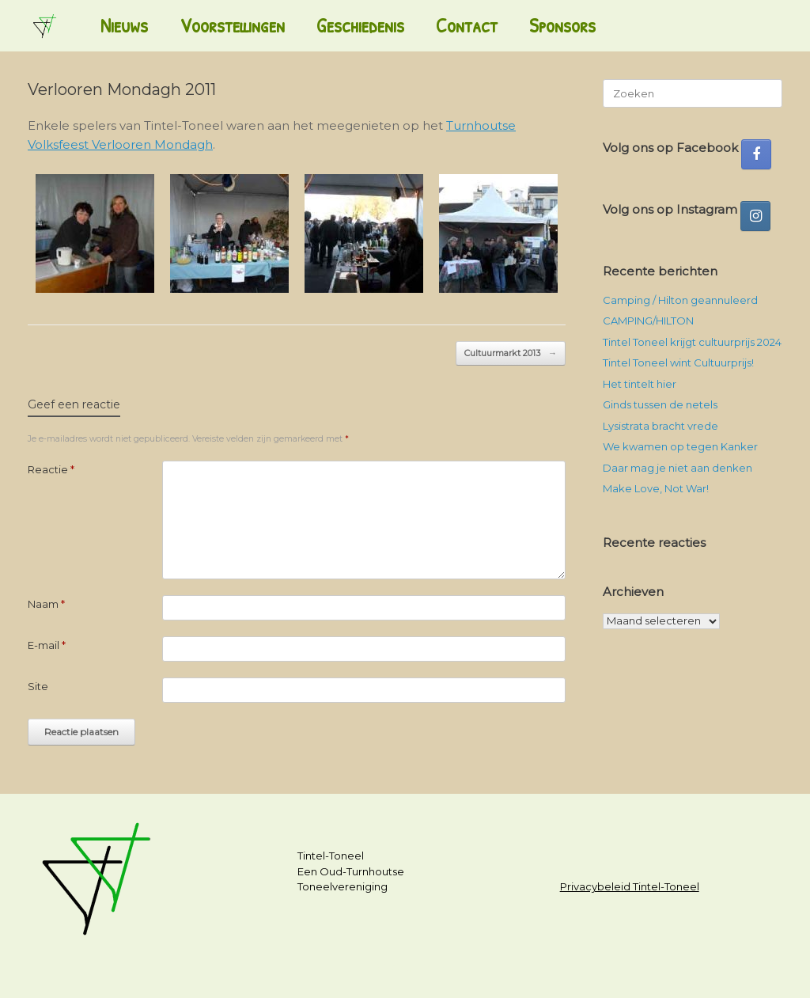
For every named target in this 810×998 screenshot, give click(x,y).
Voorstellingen (232, 25)
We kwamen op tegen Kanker (680, 446)
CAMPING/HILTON (648, 320)
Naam (46, 604)
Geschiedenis (360, 25)
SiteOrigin (398, 967)
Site (38, 686)
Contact (467, 25)
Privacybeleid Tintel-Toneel (629, 886)
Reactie (51, 469)
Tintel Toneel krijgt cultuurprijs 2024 (692, 342)
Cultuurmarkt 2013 (510, 353)
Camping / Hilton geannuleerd (680, 300)
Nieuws (124, 25)
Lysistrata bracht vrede (660, 425)
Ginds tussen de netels (660, 404)
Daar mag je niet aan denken (677, 467)
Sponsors (562, 25)
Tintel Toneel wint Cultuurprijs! (678, 362)
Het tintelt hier (639, 384)
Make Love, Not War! (656, 488)
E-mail (47, 645)
